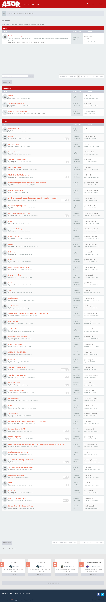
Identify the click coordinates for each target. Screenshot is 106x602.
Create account (91, 4)
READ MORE (13, 574)
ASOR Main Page (29, 4)
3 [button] (84, 76)
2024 (10, 483)
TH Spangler (89, 152)
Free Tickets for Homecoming (18, 267)
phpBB (31, 600)
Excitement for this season (17, 337)
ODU (10, 283)
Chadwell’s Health (14, 167)
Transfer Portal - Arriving (17, 367)
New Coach (14, 562)
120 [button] (97, 76)
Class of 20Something (37, 24)
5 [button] (90, 76)
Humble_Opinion (91, 221)
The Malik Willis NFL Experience (19, 175)
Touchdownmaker (15, 169)
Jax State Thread (14, 329)
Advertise (5, 593)
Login (101, 4)
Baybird (12, 223)
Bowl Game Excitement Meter (18, 452)
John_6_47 (89, 390)
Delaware (11, 252)
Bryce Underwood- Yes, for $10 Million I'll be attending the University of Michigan (36, 444)
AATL (11, 192)
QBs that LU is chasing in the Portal (20, 460)
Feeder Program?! (14, 437)
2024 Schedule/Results (16, 104)
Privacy (11, 593)
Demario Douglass (14, 275)
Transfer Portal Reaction (17, 160)
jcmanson (13, 24)
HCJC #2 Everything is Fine (17, 206)
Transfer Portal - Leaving (17, 375)
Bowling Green (13, 298)
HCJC (10, 221)
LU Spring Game (13, 398)
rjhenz (87, 475)
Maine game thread (15, 344)
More (39, 4)
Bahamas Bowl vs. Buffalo (17, 429)
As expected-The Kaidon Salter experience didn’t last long (28, 313)
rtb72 (87, 39)
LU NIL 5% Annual (14, 383)
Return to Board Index (9, 549)
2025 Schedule (13, 96)
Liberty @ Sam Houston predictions (20, 506)
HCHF (10, 406)
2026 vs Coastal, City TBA (17, 352)
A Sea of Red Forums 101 (40, 113)
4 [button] (87, 76)
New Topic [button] (7, 82)
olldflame (88, 337)
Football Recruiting (15, 36)
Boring (10, 244)
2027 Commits (88, 37)
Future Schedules (14, 129)
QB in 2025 (12, 491)
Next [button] (101, 76)
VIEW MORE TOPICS (53, 583)
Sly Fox (18, 24)
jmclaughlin (13, 300)
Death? (10, 136)
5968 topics (63, 76)
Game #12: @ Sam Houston (17, 498)
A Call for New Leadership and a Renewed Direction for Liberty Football (32, 198)
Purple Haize (89, 136)
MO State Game (13, 236)
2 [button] (81, 76)
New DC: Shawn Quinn (15, 190)
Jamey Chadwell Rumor (16, 390)
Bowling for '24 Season (16, 475)
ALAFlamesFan (14, 439)
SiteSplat (20, 600)
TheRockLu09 (14, 393)
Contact (27, 593)
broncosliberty (14, 200)
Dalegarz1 (13, 138)
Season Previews (14, 152)
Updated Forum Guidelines (17, 111)
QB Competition (14, 306)
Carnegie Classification (94, 562)
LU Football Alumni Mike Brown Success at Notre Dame (27, 421)
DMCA (16, 593)
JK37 (87, 290)
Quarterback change (15, 229)
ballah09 (88, 283)
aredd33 (12, 262)
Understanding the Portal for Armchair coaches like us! (27, 183)
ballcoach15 (14, 508)
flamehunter (89, 298)
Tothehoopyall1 (15, 316)
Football (6, 20)
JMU (9, 290)
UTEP (10, 260)
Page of (72, 76)
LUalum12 (13, 154)
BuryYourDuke (25, 24)
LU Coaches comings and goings (19, 213)
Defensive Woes (13, 321)
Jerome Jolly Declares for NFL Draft (20, 467)
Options (55, 542)
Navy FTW (11, 360)
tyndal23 (13, 385)
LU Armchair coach (16, 185)
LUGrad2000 (14, 354)
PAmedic (88, 252)
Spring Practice (13, 144)
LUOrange (13, 239)
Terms (22, 593)
